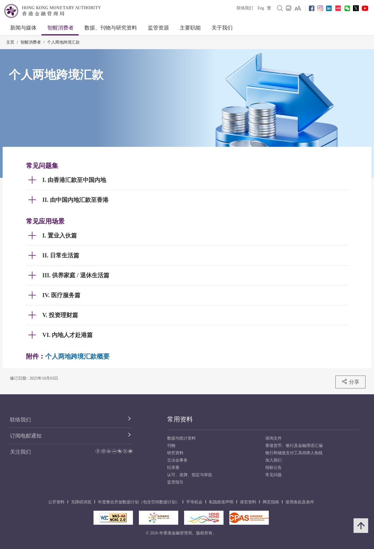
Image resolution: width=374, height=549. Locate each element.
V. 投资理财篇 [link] (60, 315)
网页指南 (271, 502)
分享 (350, 381)
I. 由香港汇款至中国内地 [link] (74, 180)
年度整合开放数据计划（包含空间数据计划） (139, 502)
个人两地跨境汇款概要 (77, 356)
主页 (10, 42)
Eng (260, 8)
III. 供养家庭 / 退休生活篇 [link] (75, 275)
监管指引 (175, 482)
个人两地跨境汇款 (63, 42)
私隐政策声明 (221, 502)
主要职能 (190, 28)
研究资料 (175, 453)
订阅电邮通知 (25, 436)
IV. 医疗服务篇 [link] (61, 295)
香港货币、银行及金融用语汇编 (294, 445)
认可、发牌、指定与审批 (189, 475)
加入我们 (273, 460)
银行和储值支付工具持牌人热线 (294, 453)
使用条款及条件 (299, 502)
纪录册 (173, 467)
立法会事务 (177, 460)
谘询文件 (273, 438)
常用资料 (180, 419)
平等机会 (194, 502)
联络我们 (245, 8)
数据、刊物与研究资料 (110, 28)
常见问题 (273, 475)
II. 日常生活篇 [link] (60, 255)
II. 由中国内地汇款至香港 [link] (75, 200)
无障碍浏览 (81, 502)
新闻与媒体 (23, 28)
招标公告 (273, 467)
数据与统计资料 (181, 438)
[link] (298, 8)
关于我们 (222, 28)
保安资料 (248, 502)
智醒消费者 (60, 28)
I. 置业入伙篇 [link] (59, 235)
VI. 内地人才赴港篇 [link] (67, 335)
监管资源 (158, 28)
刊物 (171, 445)
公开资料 (56, 502)
